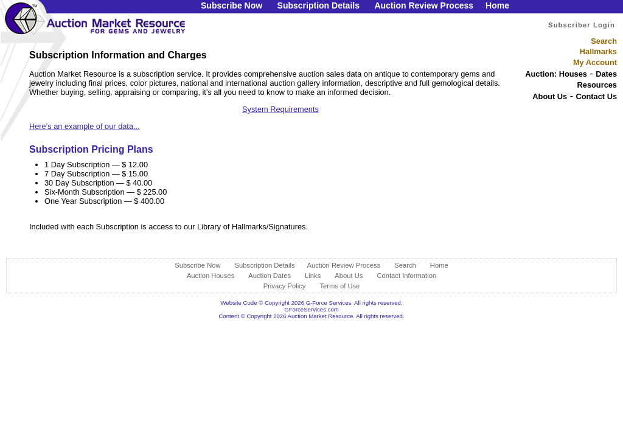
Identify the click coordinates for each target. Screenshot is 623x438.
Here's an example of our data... (84, 126)
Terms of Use (339, 286)
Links (313, 275)
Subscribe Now (231, 5)
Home (497, 5)
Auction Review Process (423, 5)
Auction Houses (210, 275)
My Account (595, 62)
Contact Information (406, 275)
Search (604, 41)
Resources (597, 84)
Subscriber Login (581, 25)
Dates (606, 73)
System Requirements (280, 109)
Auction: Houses (556, 73)
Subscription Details (318, 5)
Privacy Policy (284, 286)
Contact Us (596, 96)
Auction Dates (269, 275)
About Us (549, 96)
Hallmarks (598, 51)
